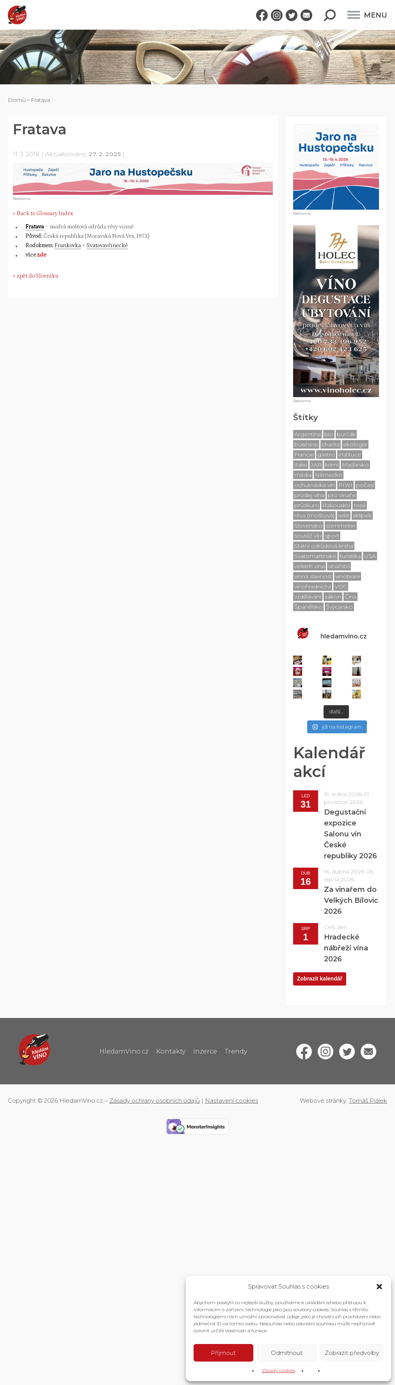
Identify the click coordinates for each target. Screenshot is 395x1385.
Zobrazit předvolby (352, 1352)
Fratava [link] (34, 226)
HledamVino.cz (124, 1051)
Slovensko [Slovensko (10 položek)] (308, 525)
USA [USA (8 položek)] (370, 556)
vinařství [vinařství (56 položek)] (339, 566)
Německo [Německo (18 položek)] (328, 474)
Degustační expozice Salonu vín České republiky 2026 (350, 834)
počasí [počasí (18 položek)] (365, 484)
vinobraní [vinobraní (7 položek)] (347, 576)
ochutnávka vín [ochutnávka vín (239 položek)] (314, 484)
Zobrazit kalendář (319, 978)
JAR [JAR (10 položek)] (316, 464)
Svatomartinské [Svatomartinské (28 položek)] (315, 556)
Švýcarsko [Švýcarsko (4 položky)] (339, 606)
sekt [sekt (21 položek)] (343, 515)
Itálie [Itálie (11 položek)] (300, 464)
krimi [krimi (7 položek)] (331, 464)
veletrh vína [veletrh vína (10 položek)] (309, 566)
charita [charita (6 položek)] (331, 444)
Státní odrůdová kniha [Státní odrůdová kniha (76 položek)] (323, 545)
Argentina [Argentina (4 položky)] (307, 434)
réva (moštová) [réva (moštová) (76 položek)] (314, 515)
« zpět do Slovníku (36, 276)
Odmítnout (286, 1352)
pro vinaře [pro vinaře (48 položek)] (342, 495)
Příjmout (223, 1352)
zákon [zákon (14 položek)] (333, 596)
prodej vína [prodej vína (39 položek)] (309, 495)
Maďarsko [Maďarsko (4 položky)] (355, 464)
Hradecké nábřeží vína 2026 (346, 948)
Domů (17, 99)
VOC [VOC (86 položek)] (341, 586)
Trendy (236, 1051)
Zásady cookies (278, 1370)
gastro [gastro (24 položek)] (326, 454)
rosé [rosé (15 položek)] (360, 505)
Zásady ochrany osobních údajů (154, 1100)
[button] (379, 1287)
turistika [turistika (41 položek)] (350, 556)
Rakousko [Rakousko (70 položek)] (336, 505)
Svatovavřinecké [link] (107, 245)
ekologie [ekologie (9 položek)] (355, 444)
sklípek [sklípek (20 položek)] (362, 515)
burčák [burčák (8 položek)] (346, 434)
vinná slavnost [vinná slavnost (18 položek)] (313, 576)
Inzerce (205, 1051)
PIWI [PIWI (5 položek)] (345, 484)
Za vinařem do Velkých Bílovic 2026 (351, 900)
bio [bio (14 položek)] (328, 434)
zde (41, 254)
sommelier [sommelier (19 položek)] (341, 525)
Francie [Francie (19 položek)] (304, 454)
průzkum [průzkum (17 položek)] (306, 505)
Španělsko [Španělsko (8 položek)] (308, 606)
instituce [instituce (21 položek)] (349, 454)
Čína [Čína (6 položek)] (350, 596)
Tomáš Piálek (368, 1100)
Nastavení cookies (231, 1100)
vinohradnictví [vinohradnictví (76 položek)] (312, 586)
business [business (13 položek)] (306, 444)
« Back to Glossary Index (43, 213)
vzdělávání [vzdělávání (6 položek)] (307, 596)
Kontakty (170, 1051)
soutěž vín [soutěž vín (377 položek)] (307, 535)
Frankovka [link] (68, 245)
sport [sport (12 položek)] (332, 535)
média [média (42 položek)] (302, 474)
